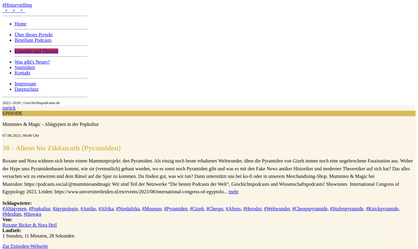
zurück (9, 107)
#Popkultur (39, 208)
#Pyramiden (175, 208)
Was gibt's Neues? (32, 61)
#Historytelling (17, 5)
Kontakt (22, 72)
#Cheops (214, 208)
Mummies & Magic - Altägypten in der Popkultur (50, 124)
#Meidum (11, 214)
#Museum (152, 208)
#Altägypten (14, 208)
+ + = (13, 10)
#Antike (88, 208)
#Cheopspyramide (310, 208)
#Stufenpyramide (346, 208)
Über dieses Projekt (33, 34)
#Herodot (252, 208)
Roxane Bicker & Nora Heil (29, 225)
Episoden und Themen (36, 51)
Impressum (25, 83)
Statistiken (25, 67)
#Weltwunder (277, 208)
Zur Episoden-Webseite (25, 246)
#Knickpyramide (382, 208)
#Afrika (106, 208)
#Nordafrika (128, 208)
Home (20, 23)
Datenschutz (27, 89)
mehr (233, 191)
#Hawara (32, 214)
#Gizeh (197, 208)
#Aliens (233, 208)
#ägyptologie (65, 208)
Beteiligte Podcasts (33, 40)
